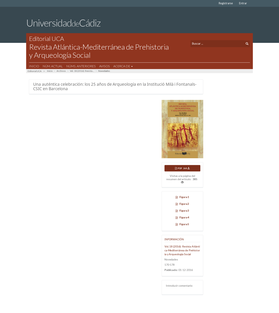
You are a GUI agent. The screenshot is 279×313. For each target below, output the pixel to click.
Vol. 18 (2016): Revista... (82, 70)
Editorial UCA (34, 71)
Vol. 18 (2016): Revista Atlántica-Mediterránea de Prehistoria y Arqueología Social (182, 250)
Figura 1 (184, 197)
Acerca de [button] (123, 66)
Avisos (104, 66)
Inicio (34, 66)
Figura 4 (184, 217)
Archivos (61, 70)
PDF (183, 168)
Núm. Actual (53, 66)
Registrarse (226, 3)
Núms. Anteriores (81, 66)
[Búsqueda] (217, 43)
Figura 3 (184, 210)
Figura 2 (184, 203)
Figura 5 (184, 224)
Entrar (243, 3)
